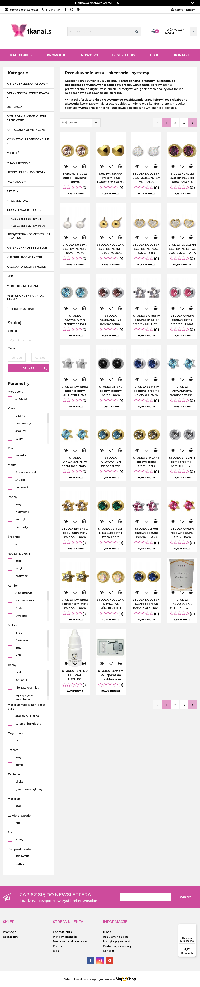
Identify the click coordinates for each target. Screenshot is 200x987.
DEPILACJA (16, 106)
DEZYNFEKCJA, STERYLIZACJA (28, 95)
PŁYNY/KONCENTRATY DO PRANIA (25, 297)
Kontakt (182, 55)
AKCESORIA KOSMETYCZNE (26, 266)
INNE (10, 276)
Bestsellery (123, 55)
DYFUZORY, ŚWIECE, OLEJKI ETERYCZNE (26, 118)
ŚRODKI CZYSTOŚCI (21, 309)
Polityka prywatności (117, 941)
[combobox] (80, 122)
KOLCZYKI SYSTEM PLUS (28, 225)
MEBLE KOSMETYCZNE (23, 286)
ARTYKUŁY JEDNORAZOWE (27, 83)
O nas (107, 932)
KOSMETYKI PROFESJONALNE (28, 141)
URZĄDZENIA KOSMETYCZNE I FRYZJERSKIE (28, 236)
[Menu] (193, 926)
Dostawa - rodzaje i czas (70, 941)
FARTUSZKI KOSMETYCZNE (26, 129)
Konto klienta (62, 932)
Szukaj (28, 368)
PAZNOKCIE (16, 181)
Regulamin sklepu (115, 936)
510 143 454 (51, 9)
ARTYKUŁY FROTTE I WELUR (27, 247)
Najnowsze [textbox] (69, 122)
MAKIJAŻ (14, 153)
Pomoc (58, 946)
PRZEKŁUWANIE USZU (24, 210)
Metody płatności (65, 936)
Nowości (89, 55)
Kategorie (21, 55)
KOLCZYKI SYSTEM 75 (26, 218)
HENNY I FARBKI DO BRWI (26, 172)
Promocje (56, 55)
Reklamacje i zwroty (117, 946)
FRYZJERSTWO (18, 200)
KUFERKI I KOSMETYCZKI (24, 257)
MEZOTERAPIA (18, 162)
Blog (154, 55)
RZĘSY (12, 191)
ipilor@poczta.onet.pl (21, 9)
